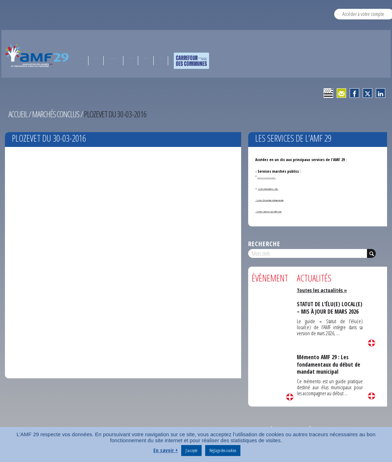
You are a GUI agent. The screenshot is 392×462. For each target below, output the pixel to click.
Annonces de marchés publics (277, 176)
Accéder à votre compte (363, 13)
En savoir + (165, 450)
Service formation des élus (280, 188)
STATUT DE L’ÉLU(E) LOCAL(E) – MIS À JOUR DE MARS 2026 (327, 311)
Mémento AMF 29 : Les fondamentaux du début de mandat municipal (329, 364)
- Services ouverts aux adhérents (282, 210)
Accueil (18, 114)
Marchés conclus (57, 114)
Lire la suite (289, 397)
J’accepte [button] (191, 450)
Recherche (264, 243)
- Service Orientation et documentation (288, 199)
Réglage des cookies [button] (222, 450)
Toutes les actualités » (323, 290)
